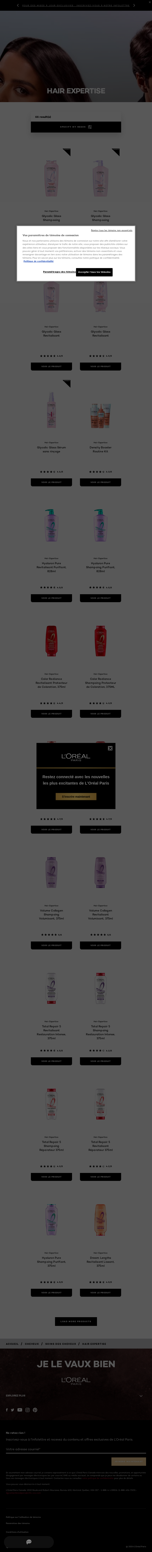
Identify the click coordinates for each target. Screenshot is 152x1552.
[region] (76, 253)
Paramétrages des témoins (57, 271)
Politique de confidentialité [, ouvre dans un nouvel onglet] (39, 261)
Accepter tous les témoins (94, 272)
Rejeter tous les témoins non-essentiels (111, 230)
